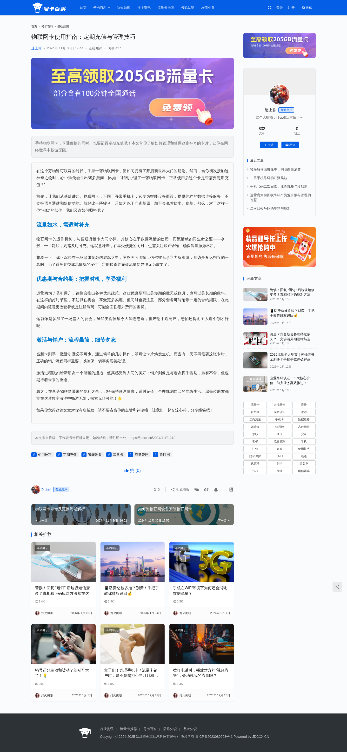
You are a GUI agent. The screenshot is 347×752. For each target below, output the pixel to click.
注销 (255, 449)
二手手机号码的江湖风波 (268, 178)
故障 (279, 471)
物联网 (165, 455)
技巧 (255, 471)
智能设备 (94, 455)
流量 (304, 404)
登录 (279, 8)
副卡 (279, 463)
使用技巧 (45, 455)
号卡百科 (100, 8)
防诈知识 (123, 8)
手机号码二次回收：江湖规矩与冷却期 (278, 186)
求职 (255, 434)
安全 (304, 434)
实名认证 (279, 412)
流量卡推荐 (165, 8)
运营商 (255, 427)
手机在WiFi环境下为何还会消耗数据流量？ (200, 590)
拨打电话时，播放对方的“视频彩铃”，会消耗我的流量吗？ (200, 673)
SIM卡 (279, 456)
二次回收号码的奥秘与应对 (270, 208)
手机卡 (279, 419)
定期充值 (70, 455)
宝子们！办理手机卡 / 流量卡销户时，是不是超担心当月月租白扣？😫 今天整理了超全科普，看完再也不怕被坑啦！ (132, 673)
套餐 (255, 441)
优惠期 (255, 463)
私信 (290, 145)
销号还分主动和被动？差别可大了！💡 (62, 673)
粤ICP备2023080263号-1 (214, 737)
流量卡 (118, 455)
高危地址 (304, 427)
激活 (304, 412)
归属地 (279, 427)
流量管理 (141, 455)
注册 (291, 8)
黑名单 (304, 463)
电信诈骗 (304, 471)
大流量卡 (279, 404)
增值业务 (208, 8)
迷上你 (36, 48)
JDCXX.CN (260, 737)
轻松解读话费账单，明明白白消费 (275, 169)
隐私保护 (255, 456)
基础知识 (95, 48)
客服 (279, 449)
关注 (269, 145)
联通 (304, 456)
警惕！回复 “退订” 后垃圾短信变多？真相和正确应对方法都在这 (62, 590)
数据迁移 (304, 419)
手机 (304, 441)
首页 (83, 8)
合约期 (255, 412)
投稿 (307, 7)
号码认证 (187, 8)
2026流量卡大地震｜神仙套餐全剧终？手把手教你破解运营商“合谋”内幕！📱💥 (292, 359)
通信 (279, 434)
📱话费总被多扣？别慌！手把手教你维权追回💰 (131, 590)
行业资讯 (144, 8)
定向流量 (255, 419)
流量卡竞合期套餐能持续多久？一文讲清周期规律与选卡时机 (292, 339)
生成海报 (179, 489)
